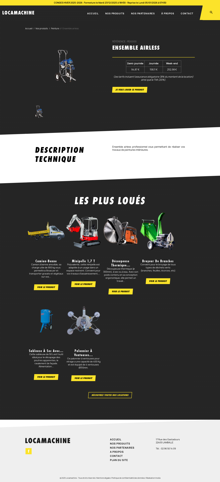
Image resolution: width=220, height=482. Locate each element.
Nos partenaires (143, 13)
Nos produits (115, 13)
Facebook (28, 451)
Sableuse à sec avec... (46, 351)
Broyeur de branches (158, 261)
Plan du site (119, 460)
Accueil (93, 13)
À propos (167, 13)
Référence (118, 41)
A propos (117, 452)
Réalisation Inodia (153, 478)
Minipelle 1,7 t (83, 261)
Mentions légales (103, 478)
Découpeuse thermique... (120, 263)
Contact (187, 13)
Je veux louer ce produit (129, 89)
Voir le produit (46, 287)
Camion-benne (46, 261)
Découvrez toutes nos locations (110, 395)
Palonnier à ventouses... (83, 353)
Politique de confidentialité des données (128, 478)
